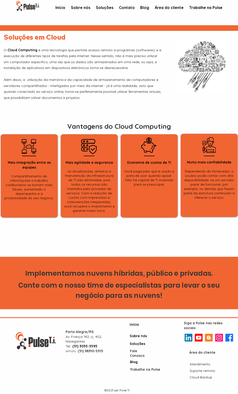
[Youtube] (199, 338)
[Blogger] (209, 338)
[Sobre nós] (139, 336)
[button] (104, 8)
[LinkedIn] (188, 338)
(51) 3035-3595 (84, 346)
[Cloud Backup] (202, 377)
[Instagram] (219, 338)
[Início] (139, 324)
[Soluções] (139, 344)
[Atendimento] (200, 364)
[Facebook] (229, 338)
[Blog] (139, 362)
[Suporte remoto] (203, 370)
